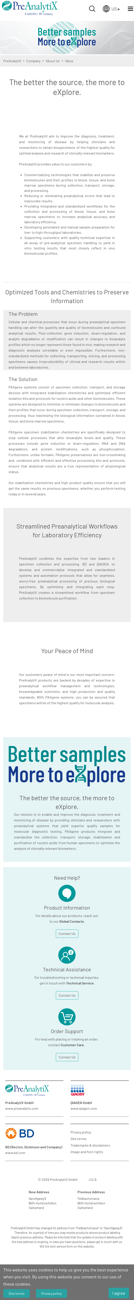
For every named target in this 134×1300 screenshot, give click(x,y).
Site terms (78, 1139)
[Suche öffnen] (92, 8)
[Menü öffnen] (130, 8)
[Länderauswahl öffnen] (111, 8)
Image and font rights (87, 1152)
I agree (118, 1293)
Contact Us (67, 933)
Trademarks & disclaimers (90, 1145)
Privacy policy (81, 1132)
